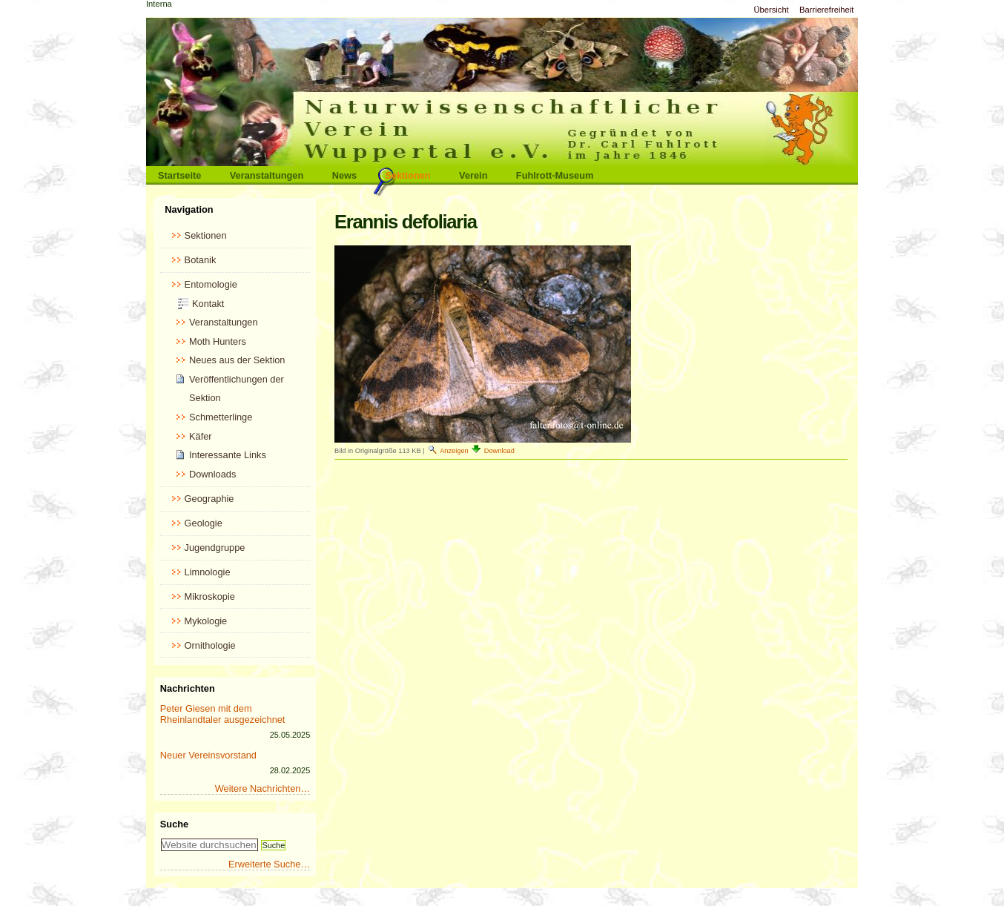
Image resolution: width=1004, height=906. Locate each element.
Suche (174, 824)
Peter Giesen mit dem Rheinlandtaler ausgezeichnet (222, 714)
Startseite (179, 175)
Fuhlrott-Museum (555, 175)
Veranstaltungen (267, 175)
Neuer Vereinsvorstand (208, 755)
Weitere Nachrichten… (263, 788)
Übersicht (770, 9)
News (344, 175)
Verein (473, 175)
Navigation (189, 209)
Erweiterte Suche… (269, 864)
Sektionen (408, 175)
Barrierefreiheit (826, 9)
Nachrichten (187, 688)
